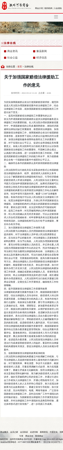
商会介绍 (39, 8)
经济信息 (41, 57)
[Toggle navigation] (56, 17)
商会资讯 (12, 51)
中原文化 (54, 432)
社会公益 (12, 57)
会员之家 (14, 432)
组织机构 (48, 8)
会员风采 (24, 432)
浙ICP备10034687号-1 (52, 442)
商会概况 (4, 432)
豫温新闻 (41, 51)
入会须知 (58, 8)
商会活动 (29, 436)
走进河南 (34, 432)
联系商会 (39, 436)
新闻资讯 (44, 432)
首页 (19, 66)
